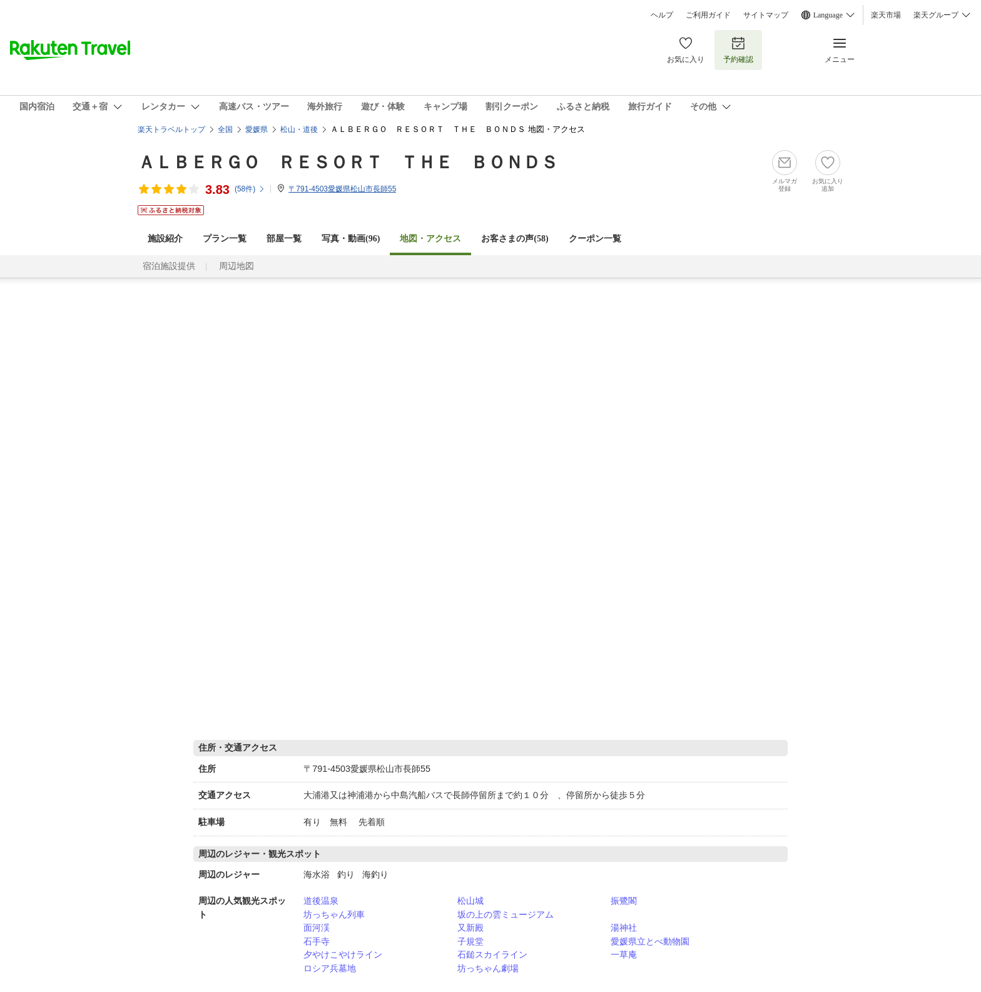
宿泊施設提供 (169, 266)
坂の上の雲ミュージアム (505, 914)
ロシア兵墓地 (329, 968)
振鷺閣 (624, 901)
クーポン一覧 (595, 238)
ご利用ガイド (708, 15)
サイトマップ (765, 15)
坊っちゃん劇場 (488, 968)
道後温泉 (320, 901)
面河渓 (316, 928)
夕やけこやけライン (342, 954)
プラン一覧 (225, 238)
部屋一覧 (284, 238)
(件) (250, 189)
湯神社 (624, 928)
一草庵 (624, 954)
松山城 (470, 901)
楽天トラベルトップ (171, 129)
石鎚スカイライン (492, 954)
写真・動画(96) (351, 238)
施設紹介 (165, 238)
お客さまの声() (514, 238)
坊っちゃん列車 (334, 914)
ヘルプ (662, 15)
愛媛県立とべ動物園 (650, 941)
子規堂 (470, 941)
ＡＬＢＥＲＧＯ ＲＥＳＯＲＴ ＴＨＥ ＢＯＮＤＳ (348, 162)
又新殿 (470, 928)
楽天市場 (886, 15)
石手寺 (316, 941)
